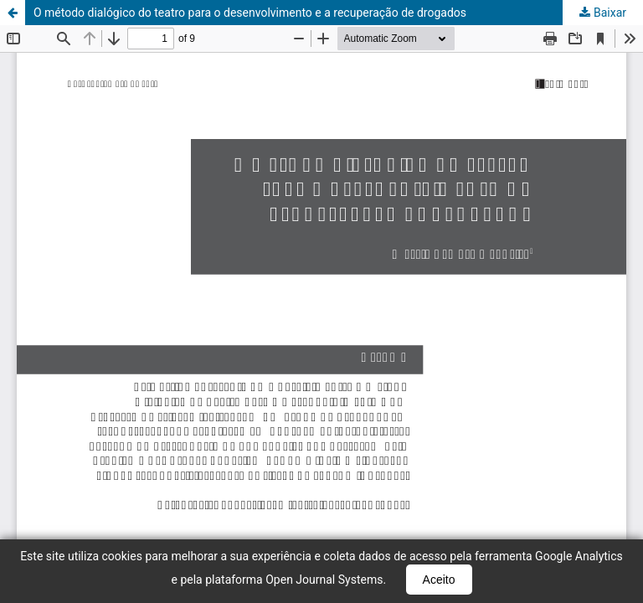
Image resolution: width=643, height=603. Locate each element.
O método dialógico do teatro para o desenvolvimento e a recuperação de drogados (249, 12)
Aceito (439, 579)
